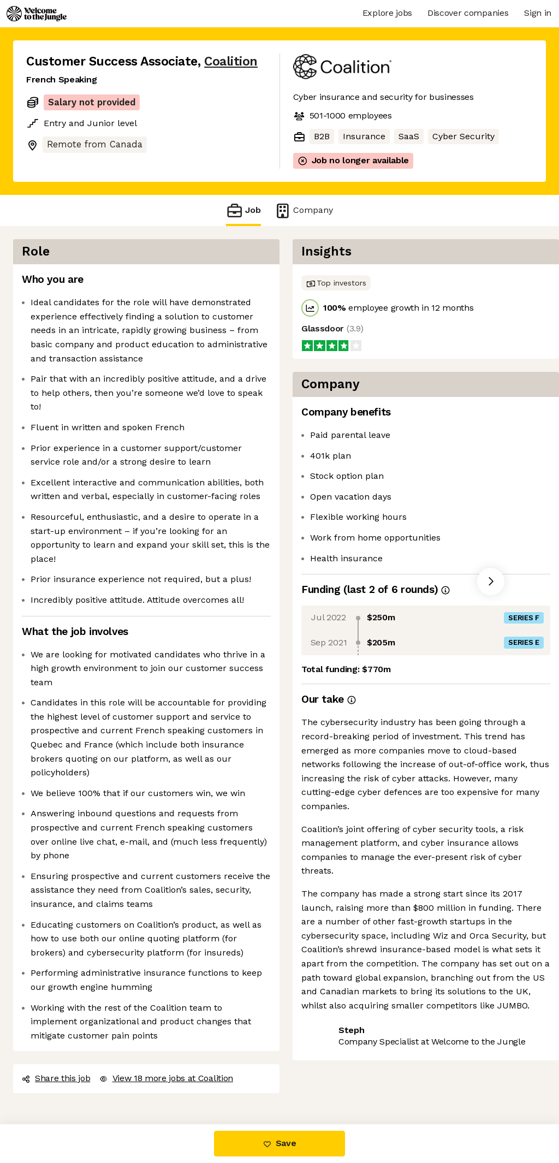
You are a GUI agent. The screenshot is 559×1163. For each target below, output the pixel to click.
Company (303, 210)
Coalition (231, 61)
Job (243, 210)
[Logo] (37, 13)
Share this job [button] (56, 1078)
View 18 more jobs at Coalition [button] (166, 1078)
